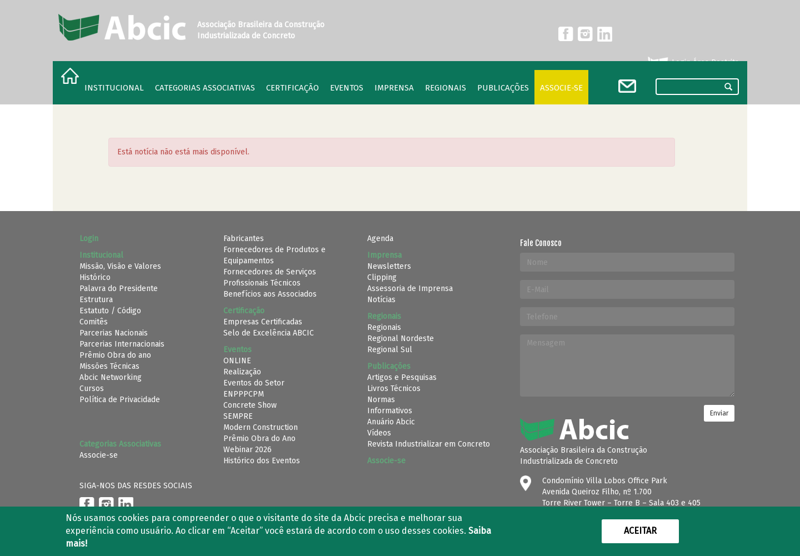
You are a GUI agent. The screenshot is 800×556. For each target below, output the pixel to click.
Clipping (382, 277)
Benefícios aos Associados (270, 294)
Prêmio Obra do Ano (259, 438)
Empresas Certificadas (262, 322)
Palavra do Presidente (118, 288)
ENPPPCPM (243, 394)
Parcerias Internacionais (121, 344)
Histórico (95, 277)
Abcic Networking (110, 377)
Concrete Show (250, 405)
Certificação (292, 88)
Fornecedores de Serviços (269, 272)
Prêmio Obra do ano (115, 355)
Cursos (91, 388)
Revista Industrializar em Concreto (428, 444)
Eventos (346, 88)
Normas (381, 399)
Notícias (381, 299)
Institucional (114, 88)
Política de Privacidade (119, 399)
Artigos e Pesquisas (402, 377)
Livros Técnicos (394, 388)
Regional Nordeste (400, 338)
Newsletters (389, 266)
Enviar (719, 413)
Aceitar (640, 530)
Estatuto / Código (110, 310)
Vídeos (379, 433)
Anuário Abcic (391, 422)
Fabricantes (243, 238)
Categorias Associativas (205, 88)
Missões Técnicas (109, 366)
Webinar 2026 (247, 449)
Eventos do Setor (253, 383)
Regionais (384, 327)
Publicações (503, 88)
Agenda (380, 238)
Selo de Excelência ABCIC (268, 333)
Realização (242, 372)
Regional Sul (389, 349)
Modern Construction (260, 427)
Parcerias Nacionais (113, 333)
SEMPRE (238, 416)
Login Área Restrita (692, 63)
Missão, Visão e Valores (120, 266)
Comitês (93, 322)
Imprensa (394, 88)
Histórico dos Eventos (261, 460)
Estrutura (96, 299)
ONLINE (237, 360)
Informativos (389, 410)
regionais (445, 88)
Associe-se (561, 88)
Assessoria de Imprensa (410, 288)
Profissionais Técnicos (262, 283)
